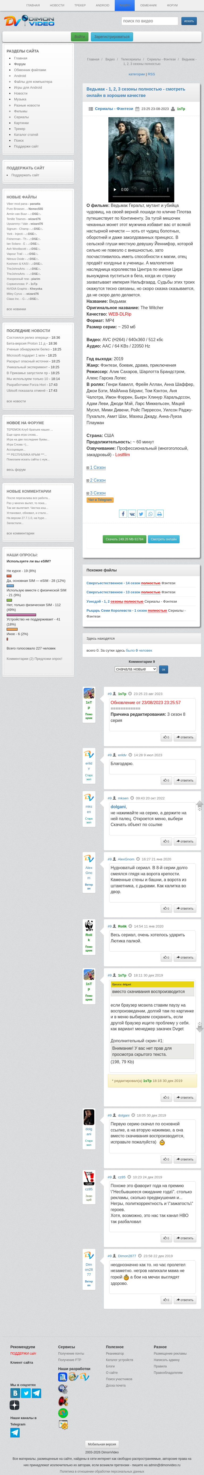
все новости (16, 401)
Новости (57, 5)
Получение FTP (69, 1360)
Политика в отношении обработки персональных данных (102, 1471)
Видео (125, 5)
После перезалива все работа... (28, 498)
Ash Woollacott (16, 248)
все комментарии (20, 533)
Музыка (20, 99)
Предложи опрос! (48, 659)
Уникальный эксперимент (28, 367)
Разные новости (27, 105)
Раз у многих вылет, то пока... (27, 503)
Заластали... (15, 523)
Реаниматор (115, 1353)
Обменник (148, 5)
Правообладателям (168, 1373)
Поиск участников (119, 1379)
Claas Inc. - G (16, 298)
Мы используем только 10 (27, 379)
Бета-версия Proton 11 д (26, 343)
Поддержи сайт (26, 146)
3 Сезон (97, 493)
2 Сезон (97, 480)
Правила (160, 1366)
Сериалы (21, 117)
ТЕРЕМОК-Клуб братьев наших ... (30, 429)
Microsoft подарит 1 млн (26, 355)
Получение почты (71, 1353)
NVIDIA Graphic (17, 288)
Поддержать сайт (25, 168)
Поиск (19, 140)
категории (137, 74)
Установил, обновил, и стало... (27, 512)
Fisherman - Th (17, 238)
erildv (122, 755)
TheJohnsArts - (17, 268)
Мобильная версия (102, 1444)
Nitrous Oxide (16, 258)
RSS (151, 74)
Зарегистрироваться (111, 37)
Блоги (110, 1366)
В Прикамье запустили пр (27, 373)
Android (102, 5)
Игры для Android (28, 87)
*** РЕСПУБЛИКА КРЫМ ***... (27, 454)
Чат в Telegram (100, 500)
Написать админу (167, 1360)
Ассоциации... (16, 449)
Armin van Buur (17, 213)
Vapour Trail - (15, 253)
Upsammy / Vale (17, 223)
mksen (123, 798)
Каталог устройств (119, 1360)
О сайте (112, 1373)
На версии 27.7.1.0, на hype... (27, 518)
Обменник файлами (30, 70)
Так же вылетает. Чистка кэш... (27, 507)
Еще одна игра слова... (22, 434)
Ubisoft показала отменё (26, 391)
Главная (33, 5)
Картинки (21, 123)
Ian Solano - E (16, 243)
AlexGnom (89, 873)
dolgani (118, 806)
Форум (172, 5)
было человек (139, 650)
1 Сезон (97, 467)
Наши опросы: (22, 555)
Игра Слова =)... (17, 444)
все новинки (16, 309)
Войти (79, 37)
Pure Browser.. (16, 208)
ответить (185, 737)
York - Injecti (15, 233)
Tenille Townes (16, 218)
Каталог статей (26, 135)
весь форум (16, 470)
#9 (110, 694)
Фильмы (20, 111)
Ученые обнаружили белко (28, 349)
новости (40, 331)
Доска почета (116, 1385)
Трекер (80, 5)
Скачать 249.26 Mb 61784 (124, 539)
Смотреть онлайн (164, 539)
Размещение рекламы (170, 1353)
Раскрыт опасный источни (27, 361)
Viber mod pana (17, 203)
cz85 (89, 1189)
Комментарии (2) (20, 659)
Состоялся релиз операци (27, 338)
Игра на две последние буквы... (28, 439)
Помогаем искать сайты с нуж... (28, 459)
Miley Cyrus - (16, 293)
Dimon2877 (89, 1269)
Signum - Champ (18, 228)
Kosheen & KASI (17, 263)
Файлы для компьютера (33, 82)
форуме (36, 423)
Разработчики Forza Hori (26, 385)
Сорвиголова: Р (17, 283)
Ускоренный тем (18, 278)
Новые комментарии (29, 491)
